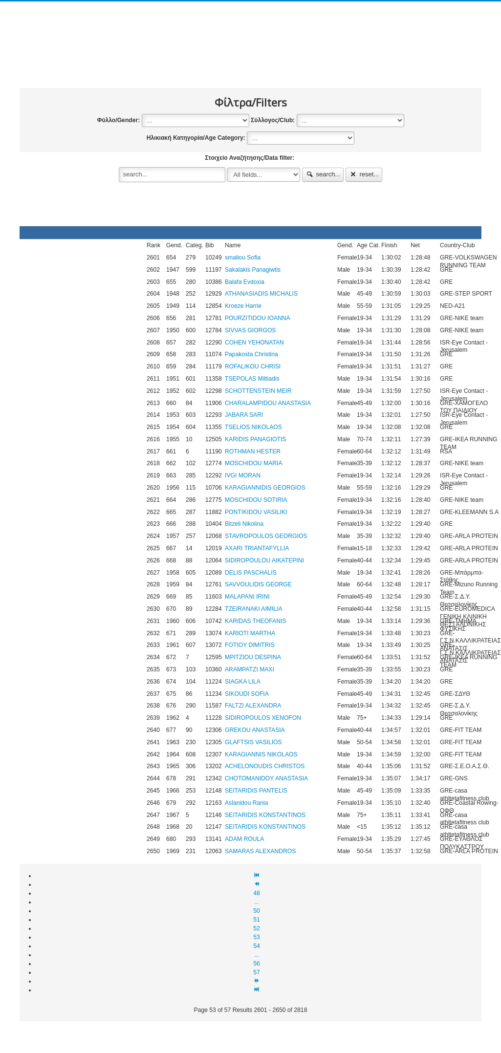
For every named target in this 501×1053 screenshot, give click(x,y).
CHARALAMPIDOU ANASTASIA (268, 403)
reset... (364, 174)
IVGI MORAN (243, 475)
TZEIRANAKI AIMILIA (254, 608)
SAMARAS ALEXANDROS (260, 851)
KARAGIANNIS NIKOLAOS (261, 754)
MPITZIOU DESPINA (253, 657)
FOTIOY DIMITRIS (250, 645)
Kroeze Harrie (243, 305)
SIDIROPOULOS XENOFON (263, 717)
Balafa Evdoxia (244, 282)
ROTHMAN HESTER (253, 451)
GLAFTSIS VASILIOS (253, 742)
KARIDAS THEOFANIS (255, 621)
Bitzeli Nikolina (244, 523)
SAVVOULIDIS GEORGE (258, 584)
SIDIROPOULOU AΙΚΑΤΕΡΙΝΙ (264, 560)
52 (256, 928)
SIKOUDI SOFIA (247, 693)
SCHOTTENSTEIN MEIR (258, 390)
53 (256, 937)
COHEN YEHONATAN (254, 342)
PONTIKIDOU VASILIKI (256, 512)
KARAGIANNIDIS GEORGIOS (265, 487)
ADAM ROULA (244, 839)
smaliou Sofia (243, 257)
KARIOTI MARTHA (250, 633)
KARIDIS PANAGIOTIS (255, 439)
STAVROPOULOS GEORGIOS (266, 536)
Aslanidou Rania (246, 802)
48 (256, 893)
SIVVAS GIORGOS (250, 330)
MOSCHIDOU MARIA (254, 463)
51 (256, 919)
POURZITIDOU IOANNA (257, 318)
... (256, 902)
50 (256, 910)
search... (323, 174)
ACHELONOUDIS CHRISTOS (265, 766)
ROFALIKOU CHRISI (253, 366)
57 (256, 972)
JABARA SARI (244, 414)
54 (256, 946)
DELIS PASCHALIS (251, 572)
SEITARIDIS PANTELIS (256, 790)
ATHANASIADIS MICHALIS (261, 293)
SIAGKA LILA (243, 681)
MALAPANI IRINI (247, 596)
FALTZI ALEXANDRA (253, 705)
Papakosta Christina (251, 354)
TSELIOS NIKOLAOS (253, 427)
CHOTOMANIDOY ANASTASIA (266, 778)
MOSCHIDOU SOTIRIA (256, 499)
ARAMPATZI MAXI (249, 669)
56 (256, 963)
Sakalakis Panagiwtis (253, 269)
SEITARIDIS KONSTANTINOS (265, 815)
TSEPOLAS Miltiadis (252, 378)
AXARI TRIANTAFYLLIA (257, 548)
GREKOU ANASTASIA (255, 730)
